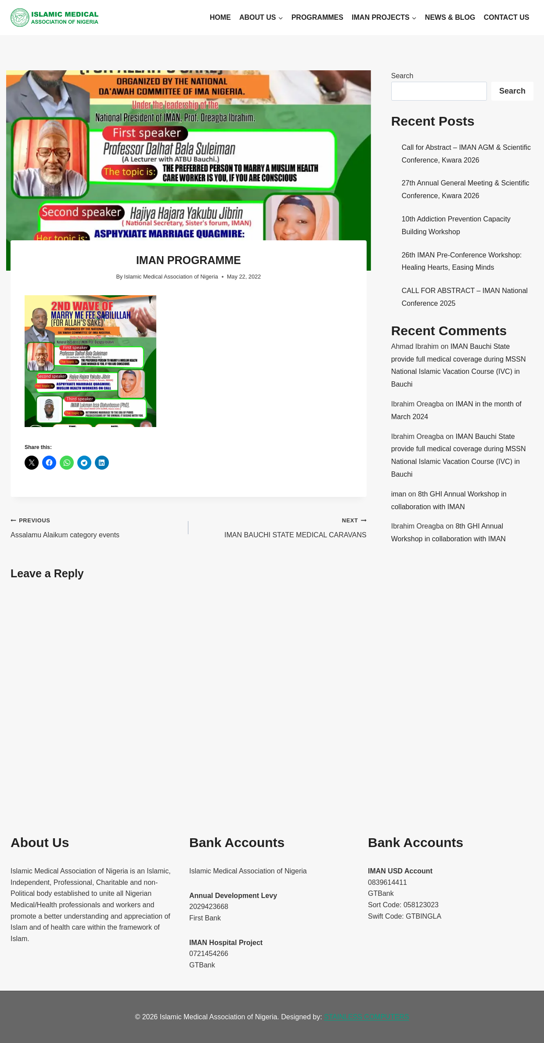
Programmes (317, 17)
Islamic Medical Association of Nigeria (171, 276)
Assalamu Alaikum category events (96, 526)
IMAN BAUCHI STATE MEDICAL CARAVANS (280, 526)
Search (402, 76)
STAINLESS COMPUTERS (366, 1017)
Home (220, 17)
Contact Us (507, 17)
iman (399, 494)
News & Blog (450, 17)
